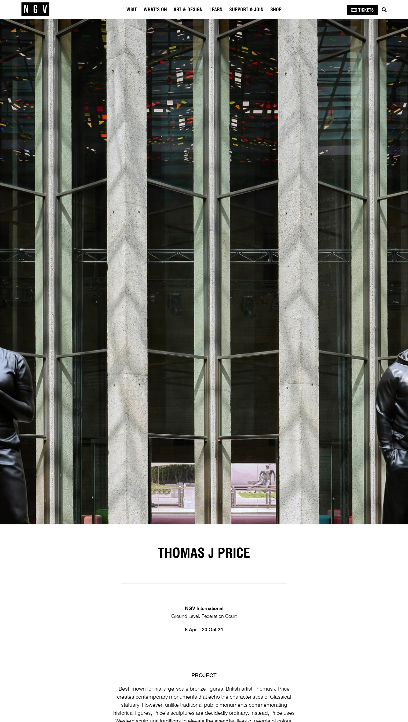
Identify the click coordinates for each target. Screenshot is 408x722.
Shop (276, 10)
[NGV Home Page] (35, 9)
